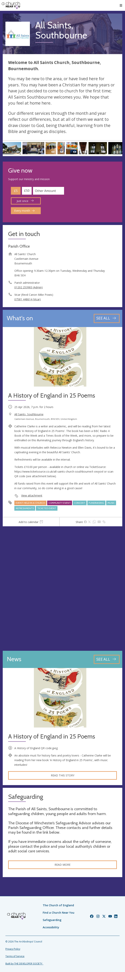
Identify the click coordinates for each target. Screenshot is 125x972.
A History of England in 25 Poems (51, 736)
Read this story (62, 775)
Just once (25, 201)
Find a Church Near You (58, 912)
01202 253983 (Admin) (28, 287)
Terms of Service (14, 956)
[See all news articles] (107, 659)
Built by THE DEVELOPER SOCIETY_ (24, 963)
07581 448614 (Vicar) (27, 299)
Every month (24, 210)
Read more (62, 864)
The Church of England (58, 905)
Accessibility (51, 927)
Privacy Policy (12, 949)
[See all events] (107, 318)
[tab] (31, 521)
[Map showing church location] (62, 588)
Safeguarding (52, 920)
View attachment (31, 495)
